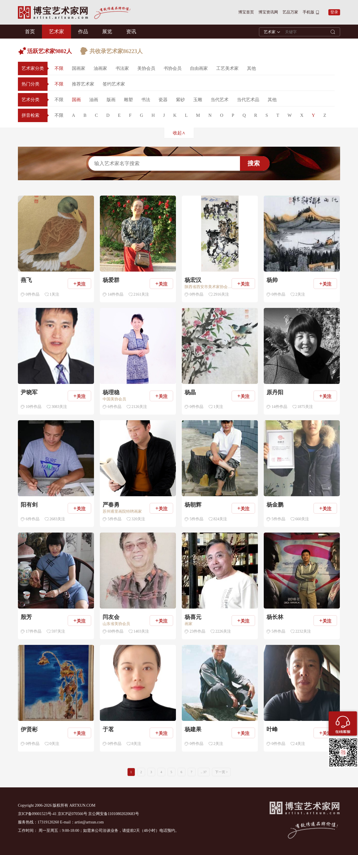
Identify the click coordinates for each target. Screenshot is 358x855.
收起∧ (179, 132)
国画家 (78, 68)
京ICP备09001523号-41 (37, 814)
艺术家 (56, 31)
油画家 (100, 68)
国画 (76, 99)
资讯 (131, 31)
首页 (30, 31)
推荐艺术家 (83, 84)
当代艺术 (220, 99)
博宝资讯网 (268, 12)
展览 (107, 31)
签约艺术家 (114, 84)
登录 (334, 12)
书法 (145, 99)
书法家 (122, 68)
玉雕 (197, 99)
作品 (83, 31)
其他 (251, 68)
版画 (111, 99)
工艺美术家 (227, 68)
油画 (93, 99)
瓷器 (163, 99)
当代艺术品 (248, 99)
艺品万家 (290, 12)
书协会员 (173, 68)
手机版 (308, 12)
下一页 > (221, 772)
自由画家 (199, 68)
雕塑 (128, 99)
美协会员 (146, 68)
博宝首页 (246, 12)
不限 (59, 68)
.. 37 (204, 772)
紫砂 (180, 99)
